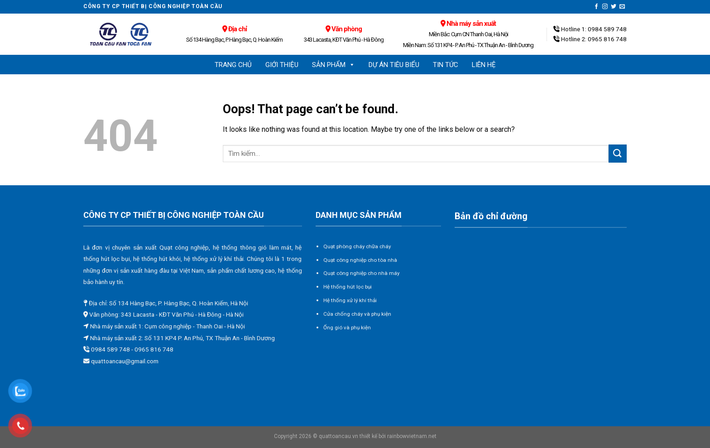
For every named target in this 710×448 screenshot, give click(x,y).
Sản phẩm (333, 65)
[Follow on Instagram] (605, 7)
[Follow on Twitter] (613, 7)
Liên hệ (484, 65)
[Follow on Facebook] (596, 7)
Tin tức (445, 65)
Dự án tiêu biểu (394, 65)
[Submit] (618, 153)
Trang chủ (233, 65)
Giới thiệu (281, 65)
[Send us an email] (622, 7)
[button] (351, 65)
